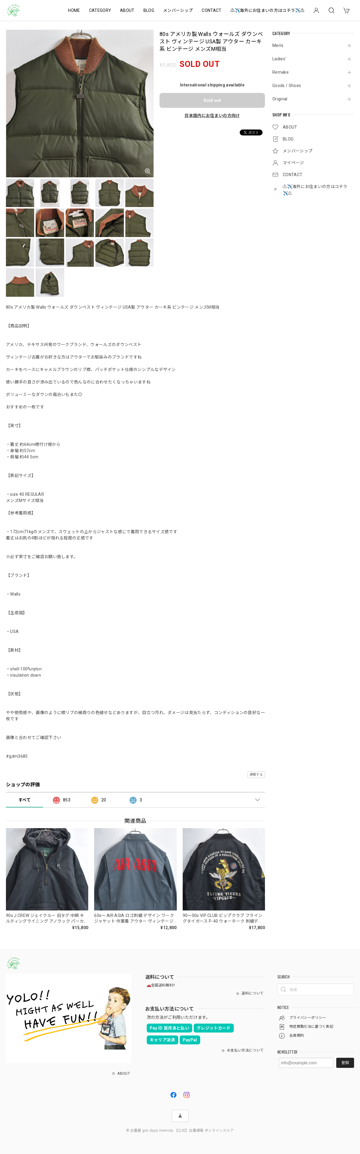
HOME (74, 10)
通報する (256, 774)
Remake (280, 72)
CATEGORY (100, 10)
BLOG (148, 10)
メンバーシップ (178, 10)
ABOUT (127, 10)
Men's (278, 45)
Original (280, 99)
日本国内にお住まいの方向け (212, 115)
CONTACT (211, 10)
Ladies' (279, 58)
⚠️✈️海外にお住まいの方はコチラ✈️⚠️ (267, 10)
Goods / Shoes (286, 85)
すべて (24, 800)
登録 (345, 1062)
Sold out (212, 100)
